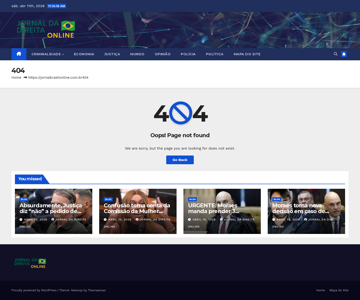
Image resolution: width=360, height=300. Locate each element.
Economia (84, 54)
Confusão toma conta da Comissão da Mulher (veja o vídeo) (137, 211)
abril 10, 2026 (36, 219)
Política (215, 54)
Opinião (163, 54)
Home (16, 77)
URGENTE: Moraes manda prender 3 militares (212, 211)
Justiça (112, 54)
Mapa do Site (247, 54)
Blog (24, 199)
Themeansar (97, 290)
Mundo (137, 54)
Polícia (188, 54)
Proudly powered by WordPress (34, 290)
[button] (336, 54)
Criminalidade (46, 54)
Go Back (180, 160)
